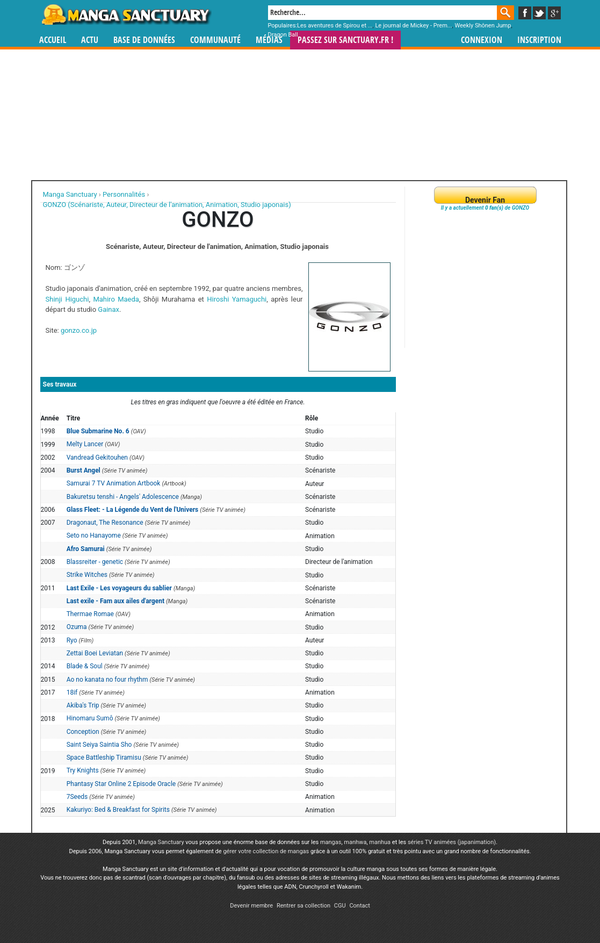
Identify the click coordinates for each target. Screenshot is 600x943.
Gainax (108, 309)
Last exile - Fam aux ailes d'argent (115, 601)
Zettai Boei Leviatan (95, 653)
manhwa (355, 842)
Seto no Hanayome (94, 535)
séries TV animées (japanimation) (452, 842)
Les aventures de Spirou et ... (334, 25)
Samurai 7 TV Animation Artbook (114, 483)
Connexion (481, 40)
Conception (83, 731)
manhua (380, 842)
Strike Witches (87, 574)
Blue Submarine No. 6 (98, 431)
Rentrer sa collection (303, 905)
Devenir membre (251, 905)
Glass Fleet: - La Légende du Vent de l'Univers (133, 509)
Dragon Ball (283, 34)
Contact (359, 905)
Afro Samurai (86, 549)
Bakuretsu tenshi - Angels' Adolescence (123, 497)
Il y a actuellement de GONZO (485, 208)
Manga (126, 14)
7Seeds (77, 797)
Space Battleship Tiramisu (104, 757)
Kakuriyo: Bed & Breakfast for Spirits (118, 809)
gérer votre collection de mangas (266, 851)
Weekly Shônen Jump (482, 25)
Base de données (144, 40)
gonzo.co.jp (79, 330)
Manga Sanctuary (161, 842)
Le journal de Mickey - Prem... (413, 25)
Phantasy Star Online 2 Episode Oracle (121, 784)
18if (72, 692)
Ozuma (77, 627)
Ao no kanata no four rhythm (107, 679)
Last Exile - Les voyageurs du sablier (119, 588)
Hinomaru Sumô (90, 718)
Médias (269, 40)
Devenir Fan (485, 200)
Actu (89, 40)
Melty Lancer (85, 444)
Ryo (72, 640)
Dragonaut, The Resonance (105, 522)
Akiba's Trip (83, 705)
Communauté (215, 40)
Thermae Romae (90, 614)
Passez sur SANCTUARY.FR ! (345, 40)
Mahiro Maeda (116, 299)
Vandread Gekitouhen (97, 457)
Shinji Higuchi (67, 299)
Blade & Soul (85, 666)
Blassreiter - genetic (95, 562)
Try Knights (83, 770)
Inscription (539, 40)
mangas (331, 842)
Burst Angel (83, 470)
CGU (340, 905)
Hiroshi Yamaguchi (236, 299)
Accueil (52, 40)
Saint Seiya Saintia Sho (99, 744)
